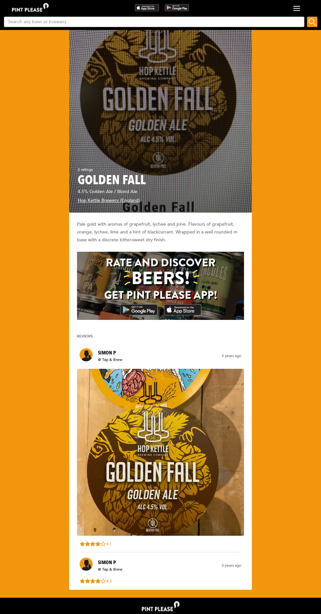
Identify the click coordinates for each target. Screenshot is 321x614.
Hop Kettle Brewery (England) (109, 200)
